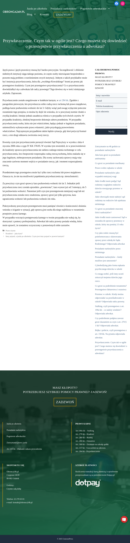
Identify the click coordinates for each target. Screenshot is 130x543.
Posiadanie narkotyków (64, 8)
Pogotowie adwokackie (96, 8)
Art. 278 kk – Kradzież (84, 434)
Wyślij (111, 131)
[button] (33, 488)
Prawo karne (10, 230)
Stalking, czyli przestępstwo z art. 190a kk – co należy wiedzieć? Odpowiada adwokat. (109, 310)
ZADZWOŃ (65, 402)
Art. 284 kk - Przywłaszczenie (87, 451)
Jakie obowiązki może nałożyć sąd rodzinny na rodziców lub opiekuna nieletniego (110, 200)
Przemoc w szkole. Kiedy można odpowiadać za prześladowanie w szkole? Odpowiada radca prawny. (110, 298)
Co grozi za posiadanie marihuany (110, 163)
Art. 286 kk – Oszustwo (85, 441)
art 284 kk (63, 100)
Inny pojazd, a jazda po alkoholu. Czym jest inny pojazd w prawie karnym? (35, 236)
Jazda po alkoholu (37, 8)
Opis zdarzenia (111, 118)
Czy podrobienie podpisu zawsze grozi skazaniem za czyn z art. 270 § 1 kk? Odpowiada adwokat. (110, 322)
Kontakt (44, 14)
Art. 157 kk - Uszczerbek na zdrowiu (90, 448)
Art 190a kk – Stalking (84, 431)
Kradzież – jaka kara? (14, 233)
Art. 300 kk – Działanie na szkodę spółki (92, 444)
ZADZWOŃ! (63, 14)
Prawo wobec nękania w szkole (108, 168)
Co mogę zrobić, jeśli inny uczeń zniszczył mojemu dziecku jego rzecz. (109, 277)
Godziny (10, 485)
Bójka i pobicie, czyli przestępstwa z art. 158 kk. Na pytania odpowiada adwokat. (111, 334)
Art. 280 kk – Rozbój (84, 437)
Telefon (10, 499)
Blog (32, 14)
